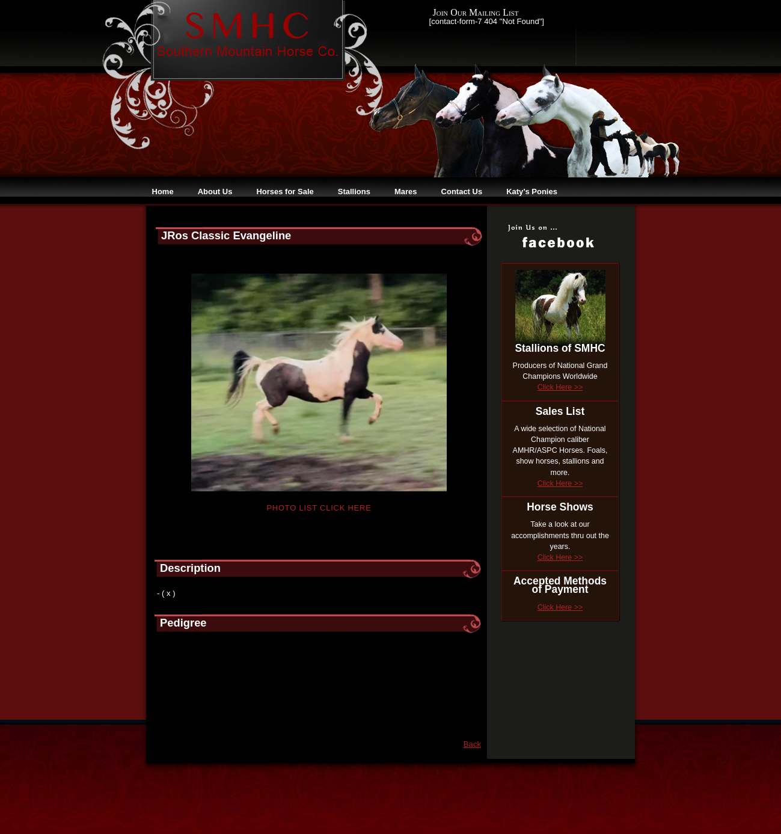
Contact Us (462, 191)
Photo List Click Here (318, 507)
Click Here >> (560, 387)
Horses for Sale (284, 191)
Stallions (354, 191)
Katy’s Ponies (531, 191)
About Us (215, 191)
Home (163, 191)
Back (472, 744)
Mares (405, 191)
